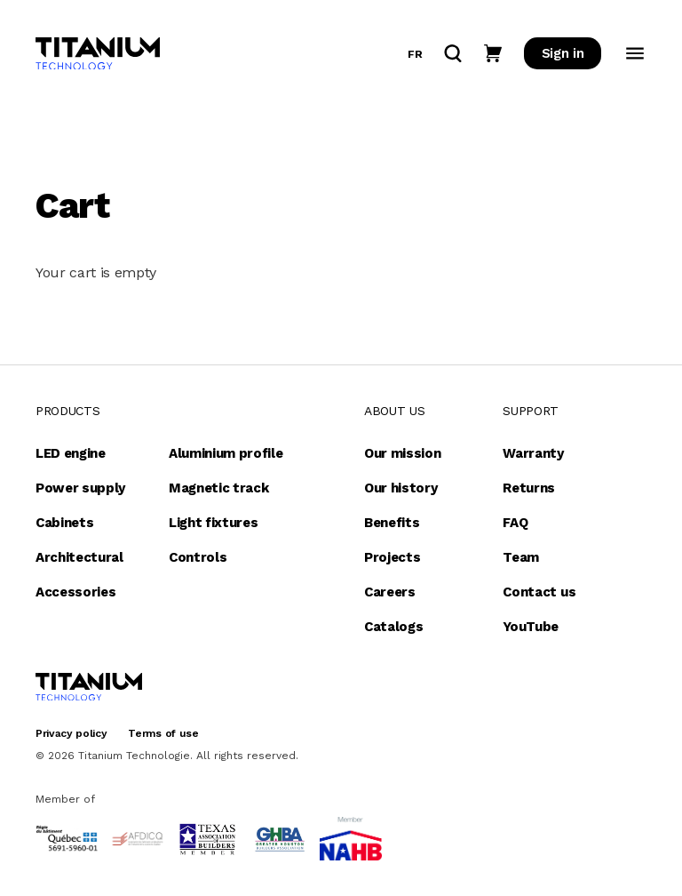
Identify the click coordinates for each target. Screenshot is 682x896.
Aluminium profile (226, 453)
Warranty (533, 453)
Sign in (563, 53)
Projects (392, 557)
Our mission (402, 453)
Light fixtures (213, 523)
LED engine (71, 453)
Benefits (391, 523)
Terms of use (163, 733)
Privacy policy (71, 733)
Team (521, 557)
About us (394, 411)
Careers (390, 592)
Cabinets (64, 523)
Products (67, 411)
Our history (400, 488)
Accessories (75, 592)
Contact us (539, 592)
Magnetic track (219, 488)
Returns (529, 488)
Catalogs (393, 627)
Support (531, 411)
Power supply (80, 488)
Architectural (79, 557)
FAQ (515, 523)
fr (415, 54)
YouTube (531, 627)
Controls (197, 557)
